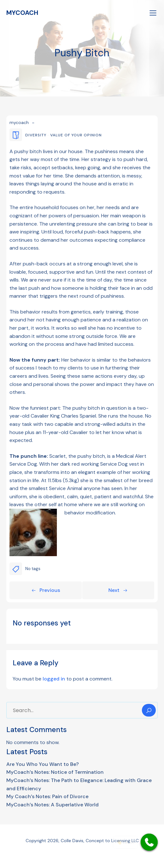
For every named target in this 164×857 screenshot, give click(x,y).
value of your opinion (76, 135)
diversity (35, 135)
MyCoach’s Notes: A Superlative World (52, 804)
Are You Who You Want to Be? (42, 764)
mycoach (19, 122)
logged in (54, 678)
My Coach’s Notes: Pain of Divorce (47, 796)
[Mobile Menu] (153, 12)
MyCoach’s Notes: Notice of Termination (55, 772)
